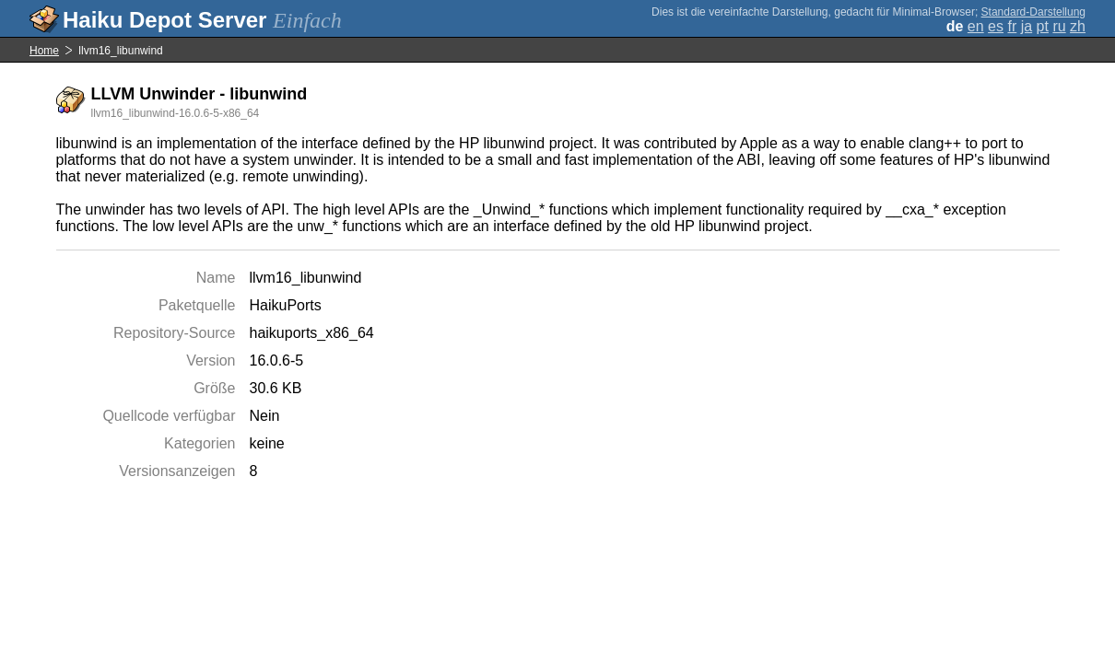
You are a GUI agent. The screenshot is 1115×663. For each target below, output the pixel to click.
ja (1026, 26)
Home (44, 50)
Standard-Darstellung (1033, 12)
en (976, 26)
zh (1078, 26)
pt (1043, 26)
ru (1058, 26)
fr (1011, 26)
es (996, 26)
